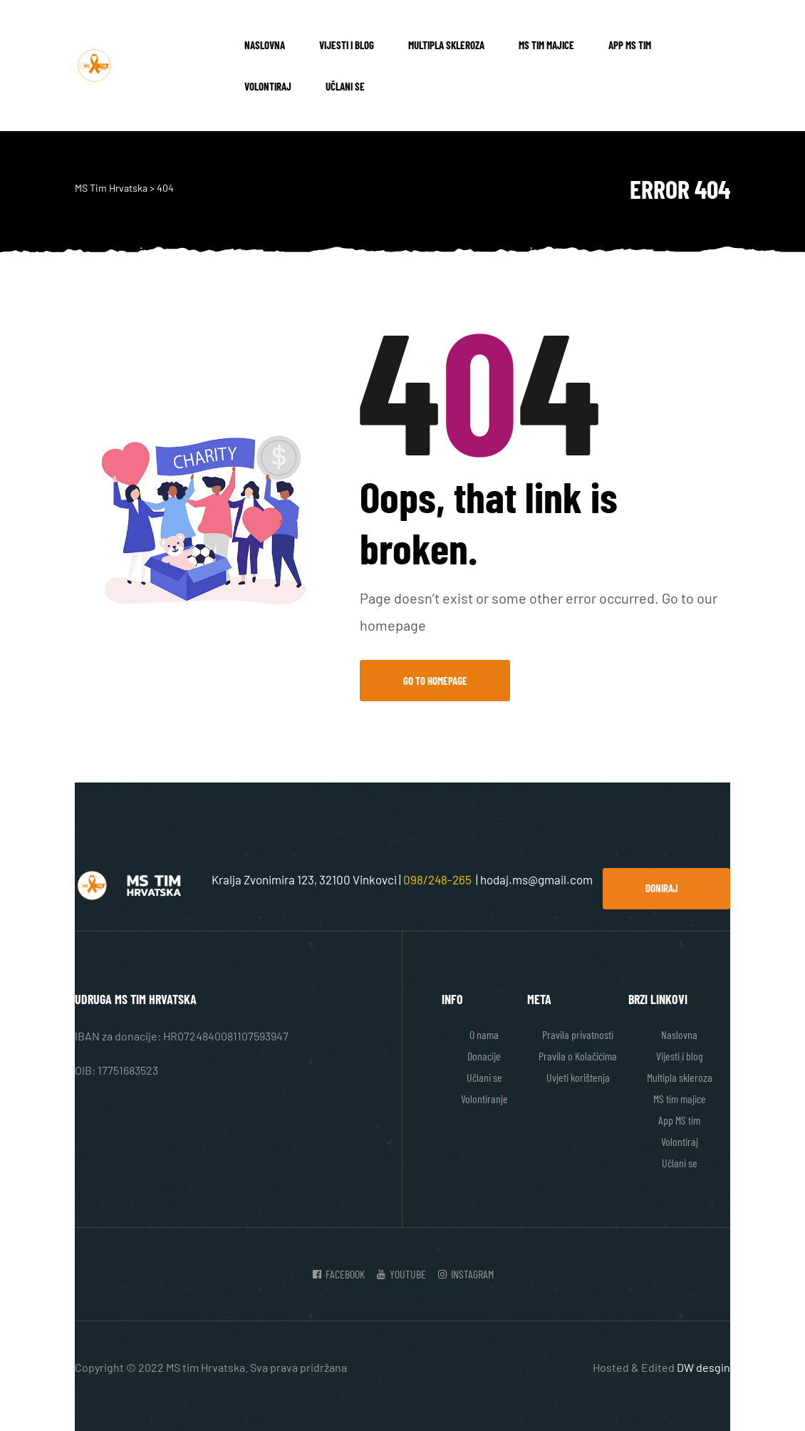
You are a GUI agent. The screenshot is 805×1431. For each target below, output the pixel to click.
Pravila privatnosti (577, 1034)
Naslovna (264, 44)
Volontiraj (267, 86)
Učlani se (345, 86)
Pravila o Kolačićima (578, 1056)
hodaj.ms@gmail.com (536, 879)
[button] (666, 888)
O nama (484, 1034)
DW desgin (703, 1367)
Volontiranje (484, 1098)
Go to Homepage (435, 680)
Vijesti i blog (346, 44)
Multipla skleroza (446, 44)
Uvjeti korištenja (578, 1077)
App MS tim (629, 44)
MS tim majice (546, 44)
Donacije (484, 1056)
